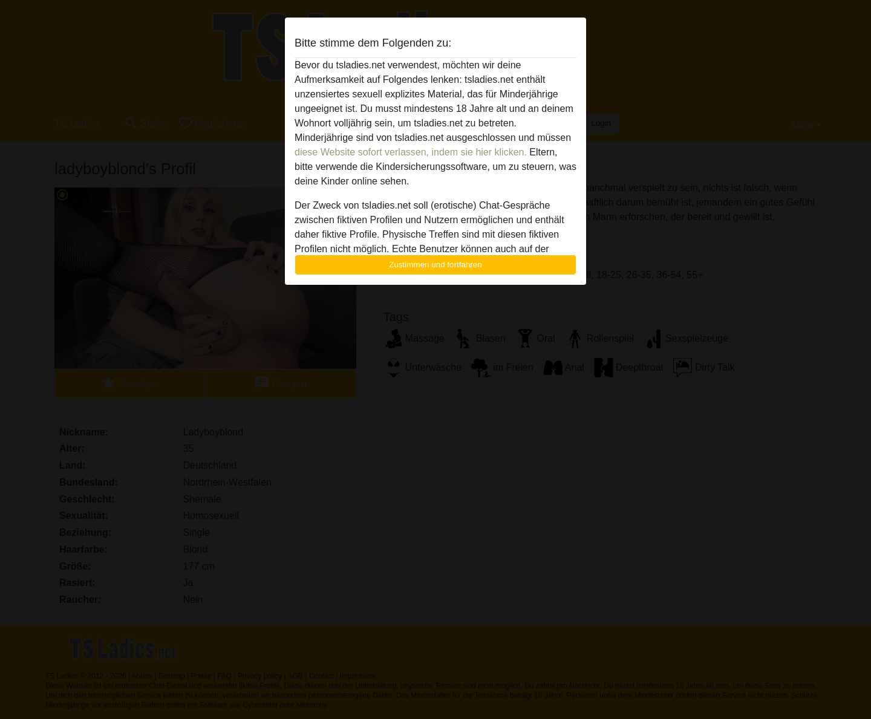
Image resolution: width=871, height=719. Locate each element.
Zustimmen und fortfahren (435, 264)
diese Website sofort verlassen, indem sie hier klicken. (411, 152)
